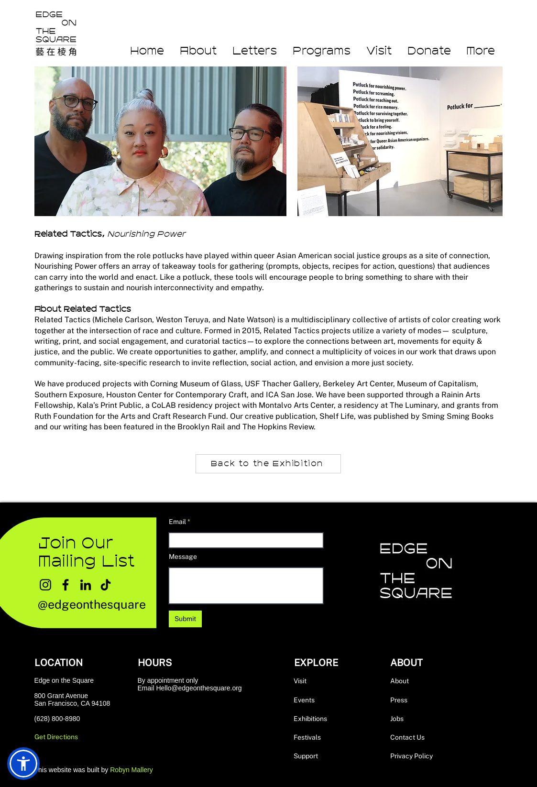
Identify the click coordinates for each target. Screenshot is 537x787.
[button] (481, 51)
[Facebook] (65, 584)
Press (398, 700)
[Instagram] (45, 584)
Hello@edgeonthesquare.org (198, 688)
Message (183, 556)
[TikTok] (105, 584)
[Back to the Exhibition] (268, 463)
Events (304, 700)
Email (177, 521)
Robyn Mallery (131, 770)
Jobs (397, 718)
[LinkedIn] (85, 584)
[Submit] (185, 619)
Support (306, 756)
